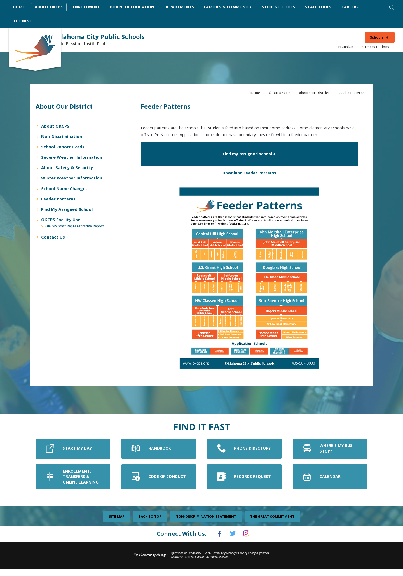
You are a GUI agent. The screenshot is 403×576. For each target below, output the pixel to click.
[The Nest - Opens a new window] (22, 21)
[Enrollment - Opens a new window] (86, 7)
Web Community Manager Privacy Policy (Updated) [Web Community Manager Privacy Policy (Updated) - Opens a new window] (237, 559)
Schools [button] (377, 37)
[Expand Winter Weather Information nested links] (52, 177)
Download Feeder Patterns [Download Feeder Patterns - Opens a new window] (246, 180)
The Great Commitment (272, 524)
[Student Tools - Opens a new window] (278, 7)
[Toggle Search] (391, 6)
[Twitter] (232, 541)
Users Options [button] (377, 47)
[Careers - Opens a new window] (350, 7)
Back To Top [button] (150, 524)
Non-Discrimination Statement (205, 524)
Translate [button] (346, 47)
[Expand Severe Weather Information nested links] (52, 157)
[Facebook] (216, 541)
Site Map (117, 524)
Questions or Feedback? (186, 559)
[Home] (19, 7)
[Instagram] (249, 541)
